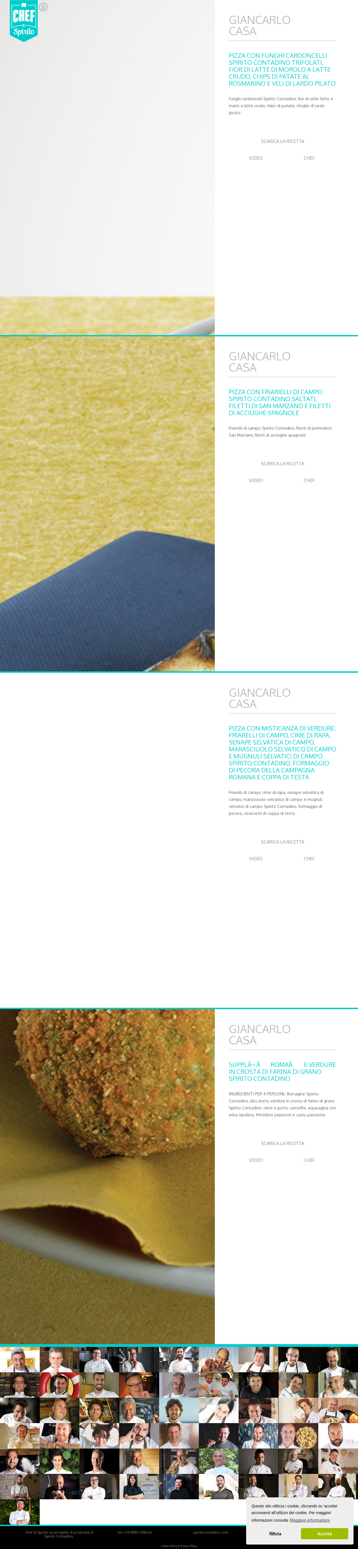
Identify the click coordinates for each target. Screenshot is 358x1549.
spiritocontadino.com (210, 1532)
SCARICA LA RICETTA (282, 141)
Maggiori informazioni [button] (310, 1520)
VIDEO (256, 158)
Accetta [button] (324, 1533)
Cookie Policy (169, 1546)
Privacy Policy (188, 1546)
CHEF (309, 158)
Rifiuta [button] (275, 1533)
